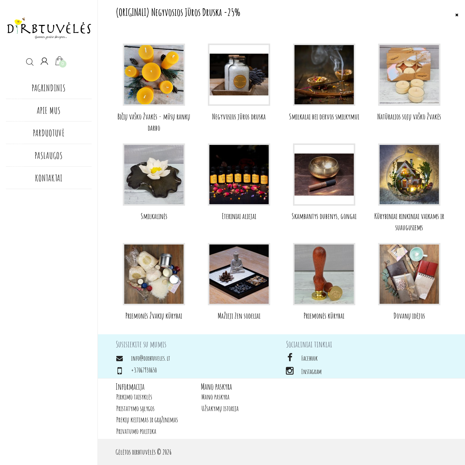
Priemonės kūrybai (324, 315)
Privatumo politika (136, 431)
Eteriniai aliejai (239, 216)
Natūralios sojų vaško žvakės (409, 116)
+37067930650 (144, 370)
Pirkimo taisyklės (134, 396)
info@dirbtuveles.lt (150, 358)
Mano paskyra (215, 396)
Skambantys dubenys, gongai (324, 216)
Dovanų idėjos (409, 315)
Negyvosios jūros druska (239, 116)
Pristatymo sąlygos (135, 408)
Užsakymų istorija (220, 408)
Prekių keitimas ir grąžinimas (147, 419)
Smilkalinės (154, 216)
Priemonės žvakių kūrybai (153, 315)
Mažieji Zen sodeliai (239, 315)
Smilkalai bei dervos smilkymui (324, 116)
